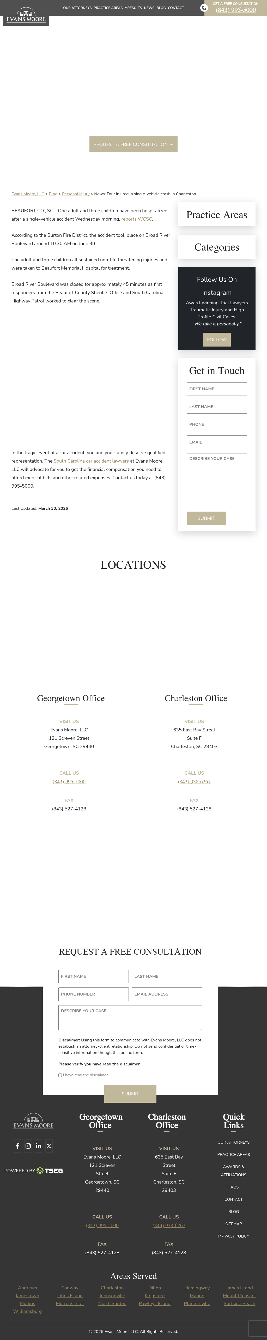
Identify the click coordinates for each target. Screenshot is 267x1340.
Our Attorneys (77, 8)
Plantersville (197, 1303)
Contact (176, 8)
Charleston (112, 1288)
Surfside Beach (239, 1303)
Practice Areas (110, 9)
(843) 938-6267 (194, 781)
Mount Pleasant (239, 1296)
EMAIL (195, 442)
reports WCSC (136, 219)
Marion (197, 1296)
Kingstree (155, 1296)
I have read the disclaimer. (86, 1075)
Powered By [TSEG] (33, 1170)
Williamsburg (27, 1311)
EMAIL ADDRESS (151, 994)
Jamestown (27, 1296)
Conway (69, 1288)
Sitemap (233, 1224)
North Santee (112, 1303)
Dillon (154, 1288)
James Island (239, 1288)
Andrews (27, 1288)
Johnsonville (112, 1296)
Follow (217, 339)
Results (135, 8)
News (149, 8)
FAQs (234, 1187)
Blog (161, 8)
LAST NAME (201, 407)
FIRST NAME (201, 389)
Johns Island (70, 1296)
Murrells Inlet (70, 1303)
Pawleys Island (155, 1303)
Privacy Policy (233, 1236)
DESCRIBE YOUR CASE (212, 459)
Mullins (27, 1303)
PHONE (196, 424)
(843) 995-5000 (236, 9)
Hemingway (197, 1288)
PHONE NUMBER (78, 994)
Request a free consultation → (133, 144)
